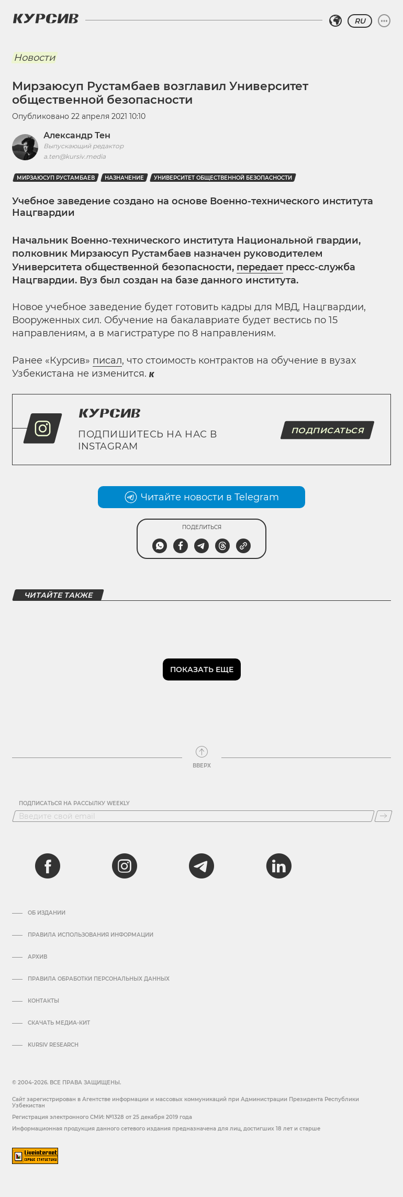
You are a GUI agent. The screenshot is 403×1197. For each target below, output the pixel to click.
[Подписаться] (383, 816)
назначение (124, 177)
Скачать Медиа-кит (59, 1023)
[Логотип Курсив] (45, 18)
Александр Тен (76, 135)
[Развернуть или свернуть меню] (384, 21)
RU (359, 21)
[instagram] (124, 865)
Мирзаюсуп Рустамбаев (56, 177)
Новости (34, 57)
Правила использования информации (90, 935)
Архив (37, 957)
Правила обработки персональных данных (99, 979)
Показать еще (201, 669)
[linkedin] (278, 865)
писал (107, 360)
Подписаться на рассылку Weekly (74, 803)
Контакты (43, 1001)
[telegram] (201, 865)
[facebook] (47, 865)
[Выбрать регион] (335, 21)
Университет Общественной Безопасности (223, 177)
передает (260, 267)
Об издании (46, 913)
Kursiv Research (53, 1045)
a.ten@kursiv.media (74, 156)
